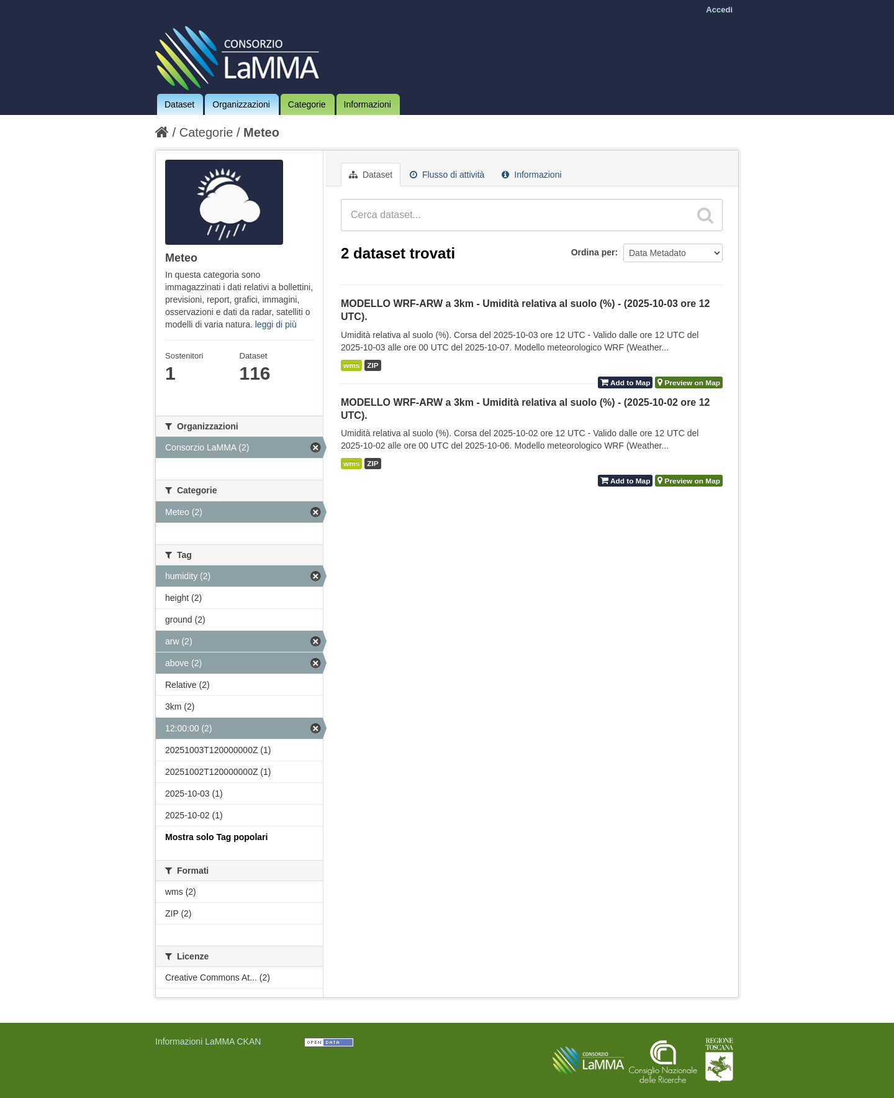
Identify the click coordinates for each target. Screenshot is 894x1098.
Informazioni (367, 104)
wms (351, 365)
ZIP (372, 365)
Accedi (719, 9)
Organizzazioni (241, 104)
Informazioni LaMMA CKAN (208, 1041)
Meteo (261, 132)
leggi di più (276, 324)
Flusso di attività (447, 175)
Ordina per (593, 252)
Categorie (307, 104)
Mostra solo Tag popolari (216, 837)
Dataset (179, 104)
